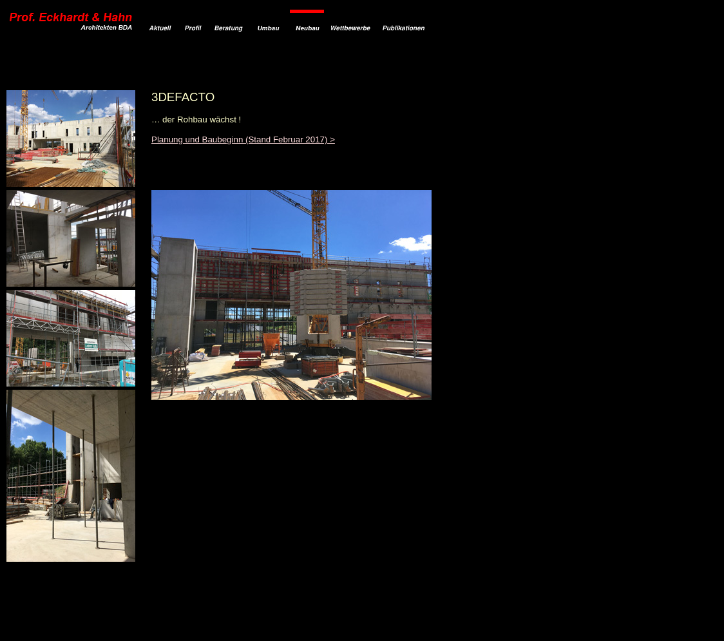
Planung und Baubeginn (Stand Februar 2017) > (243, 139)
